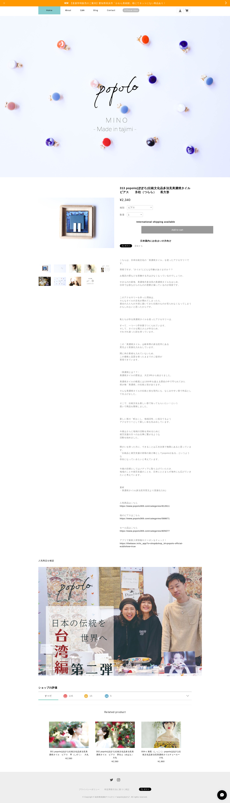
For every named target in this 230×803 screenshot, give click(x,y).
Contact (111, 10)
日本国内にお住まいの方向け (155, 241)
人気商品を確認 (46, 560)
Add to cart (177, 229)
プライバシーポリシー (89, 789)
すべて (48, 696)
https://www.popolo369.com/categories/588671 (145, 518)
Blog (95, 10)
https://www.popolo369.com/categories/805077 (145, 531)
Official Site (131, 10)
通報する (138, 246)
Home (49, 10)
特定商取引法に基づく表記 (116, 789)
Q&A (82, 10)
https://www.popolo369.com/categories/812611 (145, 506)
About (68, 10)
